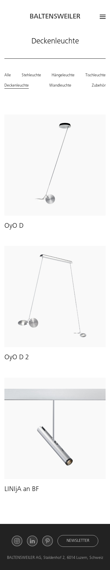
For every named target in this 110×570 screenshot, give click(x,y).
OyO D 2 (16, 357)
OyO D (13, 226)
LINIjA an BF (21, 489)
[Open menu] (103, 17)
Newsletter (78, 541)
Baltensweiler (55, 17)
